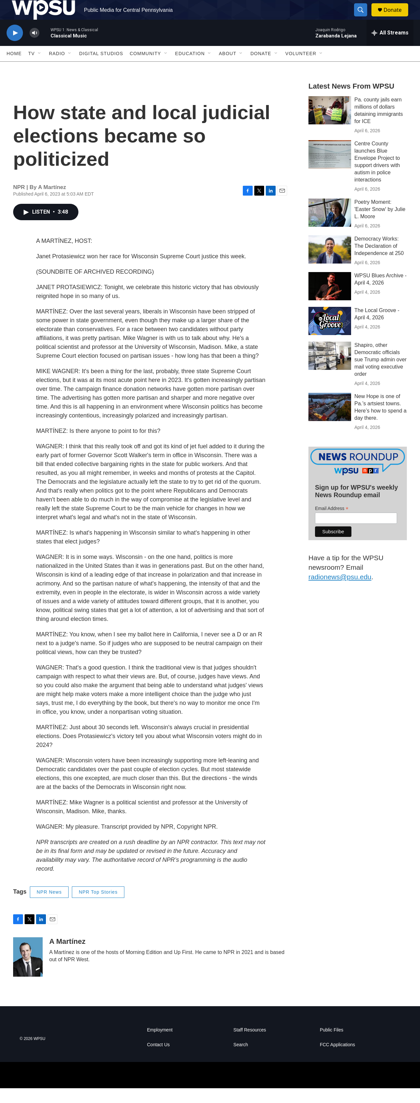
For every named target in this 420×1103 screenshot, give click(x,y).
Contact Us (158, 1059)
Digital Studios (101, 68)
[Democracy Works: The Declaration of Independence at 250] (329, 264)
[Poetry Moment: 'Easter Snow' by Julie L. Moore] (329, 227)
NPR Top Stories (98, 906)
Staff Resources (249, 1044)
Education (190, 68)
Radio (57, 68)
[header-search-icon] (363, 17)
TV (31, 68)
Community (145, 68)
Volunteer (301, 68)
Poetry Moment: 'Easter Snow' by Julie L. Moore (380, 224)
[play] (15, 48)
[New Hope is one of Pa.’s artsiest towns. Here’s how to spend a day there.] (329, 422)
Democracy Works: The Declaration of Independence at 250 (379, 261)
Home (14, 68)
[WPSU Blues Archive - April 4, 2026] (329, 301)
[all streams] (390, 47)
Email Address (331, 523)
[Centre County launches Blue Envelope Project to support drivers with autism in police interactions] (329, 169)
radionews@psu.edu (339, 591)
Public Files (332, 1044)
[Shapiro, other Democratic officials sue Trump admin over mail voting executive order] (329, 370)
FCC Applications (337, 1059)
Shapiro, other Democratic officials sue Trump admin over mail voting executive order (380, 374)
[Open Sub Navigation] (39, 68)
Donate (397, 17)
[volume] (34, 47)
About (227, 68)
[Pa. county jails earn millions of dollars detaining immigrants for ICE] (329, 125)
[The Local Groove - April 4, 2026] (329, 336)
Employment (160, 1044)
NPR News (49, 906)
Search (240, 1059)
